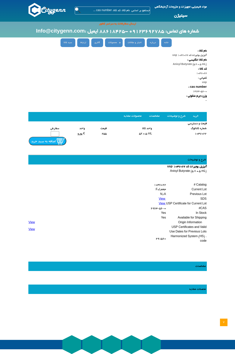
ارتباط (83, 43)
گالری (97, 43)
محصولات (112, 43)
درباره (153, 43)
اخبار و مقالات (135, 43)
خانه (166, 43)
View (162, 199)
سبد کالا (68, 43)
